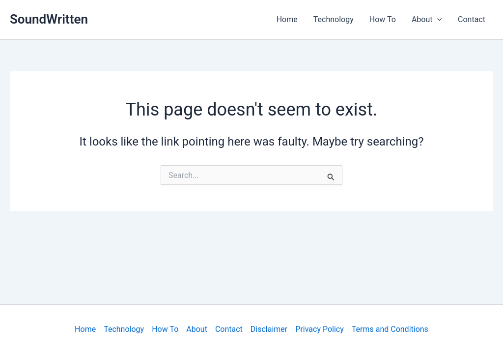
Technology (333, 19)
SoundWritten (49, 19)
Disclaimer (269, 329)
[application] (437, 19)
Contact (471, 19)
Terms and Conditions (390, 329)
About (427, 19)
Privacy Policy (319, 329)
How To (382, 19)
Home (287, 19)
